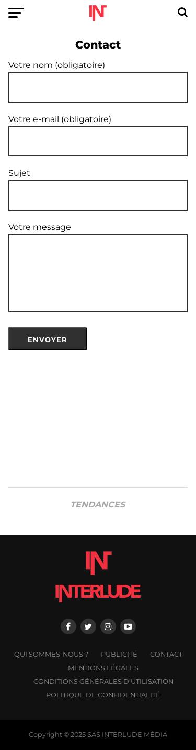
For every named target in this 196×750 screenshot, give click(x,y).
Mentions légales (103, 668)
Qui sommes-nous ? (51, 654)
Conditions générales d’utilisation (103, 681)
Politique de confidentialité (103, 695)
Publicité (119, 654)
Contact (166, 654)
